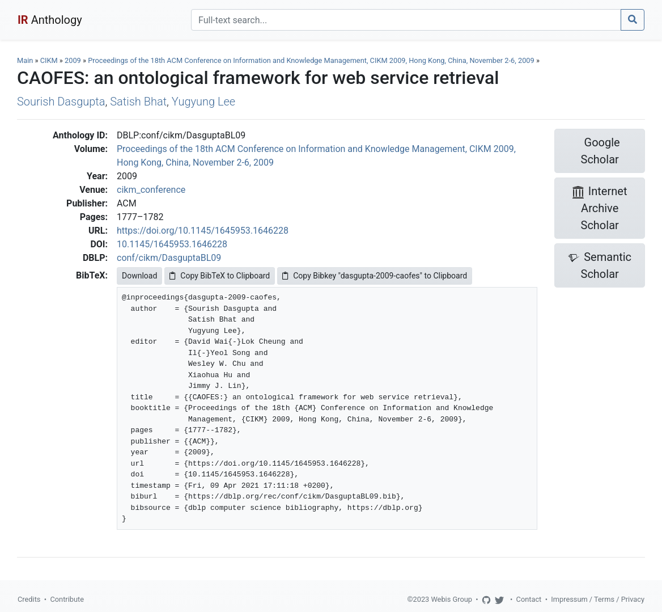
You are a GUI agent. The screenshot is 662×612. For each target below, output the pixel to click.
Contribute (67, 599)
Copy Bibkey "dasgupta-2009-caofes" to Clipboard (374, 275)
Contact (529, 599)
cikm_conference (151, 189)
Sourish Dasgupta (61, 101)
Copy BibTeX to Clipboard (219, 275)
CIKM (49, 60)
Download (139, 275)
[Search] (406, 20)
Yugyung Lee (203, 101)
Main (25, 60)
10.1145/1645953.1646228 (172, 244)
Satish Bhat (138, 101)
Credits (29, 599)
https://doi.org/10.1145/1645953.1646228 (202, 230)
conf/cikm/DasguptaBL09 (169, 257)
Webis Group (451, 599)
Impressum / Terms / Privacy (597, 599)
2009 (73, 60)
